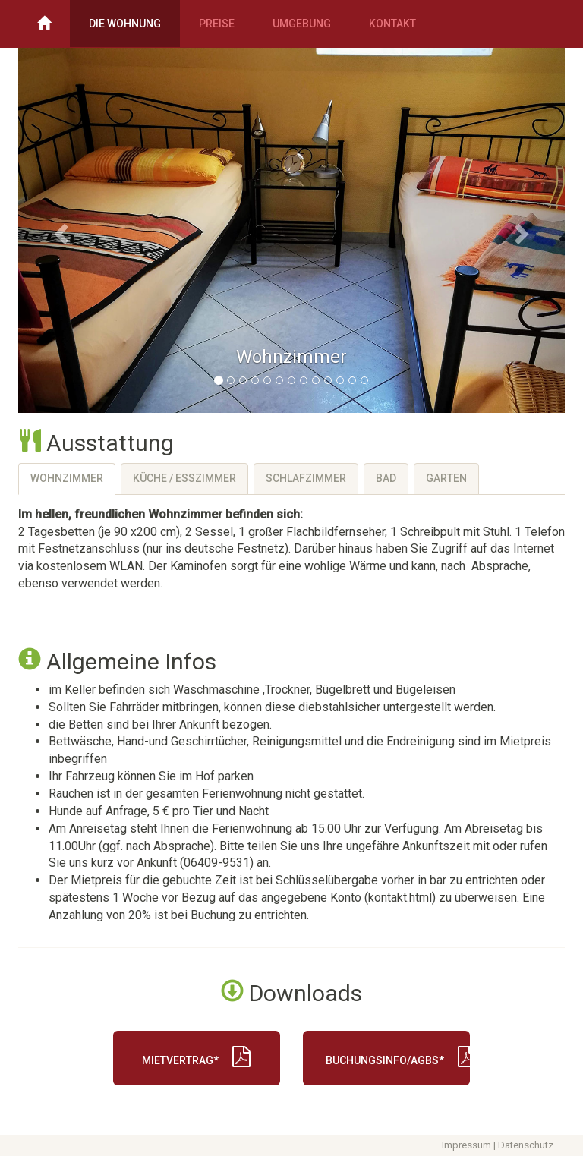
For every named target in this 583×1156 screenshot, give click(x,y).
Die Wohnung (125, 23)
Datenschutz (525, 1145)
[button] (59, 229)
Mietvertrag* (196, 1056)
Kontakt (392, 23)
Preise (217, 23)
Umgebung (302, 23)
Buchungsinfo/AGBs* (398, 1056)
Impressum (466, 1145)
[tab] (66, 479)
